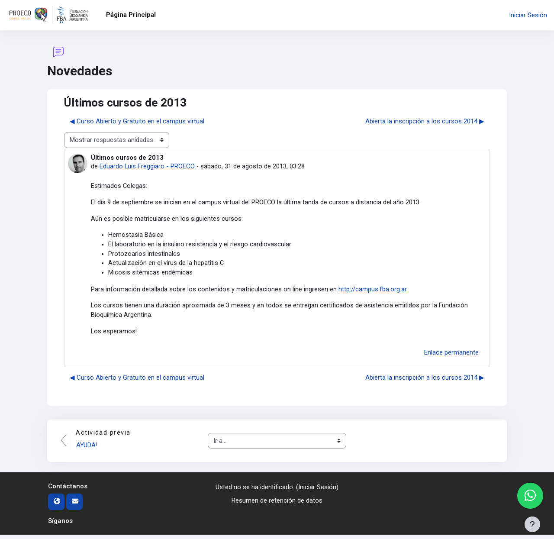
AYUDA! (87, 450)
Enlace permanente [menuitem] (451, 357)
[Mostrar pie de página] (532, 524)
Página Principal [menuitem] (131, 15)
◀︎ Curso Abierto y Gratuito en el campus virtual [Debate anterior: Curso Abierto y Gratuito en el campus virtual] (137, 121)
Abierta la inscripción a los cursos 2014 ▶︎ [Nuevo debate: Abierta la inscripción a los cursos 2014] (424, 121)
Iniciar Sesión (528, 15)
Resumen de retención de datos (277, 505)
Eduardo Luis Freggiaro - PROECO (147, 166)
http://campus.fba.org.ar (372, 292)
